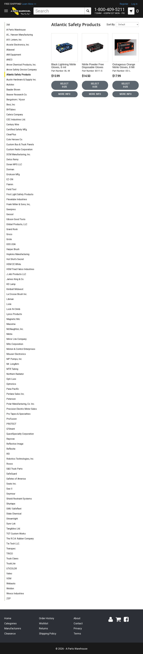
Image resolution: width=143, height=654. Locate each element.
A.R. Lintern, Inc (14, 39)
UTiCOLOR (11, 568)
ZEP (8, 598)
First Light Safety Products (19, 194)
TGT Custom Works (16, 533)
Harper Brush (12, 249)
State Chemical (13, 513)
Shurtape (10, 503)
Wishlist (43, 623)
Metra (9, 334)
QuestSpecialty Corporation (20, 433)
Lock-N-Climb (13, 309)
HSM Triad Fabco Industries (20, 269)
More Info (64, 94)
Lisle (8, 304)
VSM (8, 578)
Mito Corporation (14, 344)
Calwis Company (14, 114)
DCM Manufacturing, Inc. (18, 154)
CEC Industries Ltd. (15, 119)
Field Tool (11, 189)
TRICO (9, 553)
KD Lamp (11, 284)
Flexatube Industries (16, 199)
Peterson (11, 399)
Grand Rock (12, 229)
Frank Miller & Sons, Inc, (18, 204)
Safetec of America (16, 478)
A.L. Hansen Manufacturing (19, 34)
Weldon (10, 588)
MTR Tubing (12, 369)
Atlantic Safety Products (18, 74)
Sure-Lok (11, 523)
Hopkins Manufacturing (17, 254)
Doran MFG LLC (14, 164)
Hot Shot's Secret (15, 259)
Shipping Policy (47, 633)
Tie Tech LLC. (13, 543)
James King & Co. (15, 279)
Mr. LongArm (12, 364)
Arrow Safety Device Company (21, 69)
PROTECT (11, 424)
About (77, 618)
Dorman (10, 169)
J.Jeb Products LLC (16, 274)
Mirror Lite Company (16, 339)
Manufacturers (12, 628)
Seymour (10, 493)
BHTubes (11, 109)
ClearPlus (11, 134)
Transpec (11, 548)
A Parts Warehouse (16, 29)
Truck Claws (12, 558)
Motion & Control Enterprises (20, 349)
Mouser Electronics (16, 354)
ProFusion (11, 419)
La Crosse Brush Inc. (16, 294)
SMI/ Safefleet (13, 508)
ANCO (9, 59)
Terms (77, 633)
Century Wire (12, 124)
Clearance (10, 633)
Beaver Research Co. (16, 94)
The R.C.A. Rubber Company (20, 538)
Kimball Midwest (14, 289)
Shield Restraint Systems (19, 498)
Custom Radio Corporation (19, 149)
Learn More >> (29, 4)
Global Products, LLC (16, 224)
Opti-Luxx (11, 379)
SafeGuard (11, 473)
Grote (9, 239)
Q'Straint (10, 428)
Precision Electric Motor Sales (21, 409)
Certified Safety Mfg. (16, 129)
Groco (9, 234)
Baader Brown (13, 89)
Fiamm (9, 184)
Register (124, 4)
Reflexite (10, 448)
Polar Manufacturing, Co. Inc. (20, 404)
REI (8, 453)
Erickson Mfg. (13, 174)
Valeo (9, 573)
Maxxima (10, 324)
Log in (134, 4)
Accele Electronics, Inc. (17, 44)
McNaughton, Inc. (14, 329)
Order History (46, 618)
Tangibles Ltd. (13, 528)
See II (9, 488)
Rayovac (10, 438)
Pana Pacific (12, 389)
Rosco (9, 463)
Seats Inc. (11, 483)
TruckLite (11, 563)
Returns (43, 628)
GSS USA (11, 244)
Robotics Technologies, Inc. (20, 458)
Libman (10, 299)
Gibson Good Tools (15, 219)
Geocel (9, 214)
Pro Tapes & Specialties (18, 414)
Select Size (64, 85)
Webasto (10, 583)
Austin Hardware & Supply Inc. (21, 79)
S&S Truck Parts (14, 468)
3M (8, 24)
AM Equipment (13, 54)
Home (7, 618)
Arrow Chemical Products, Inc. (21, 64)
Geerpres (11, 209)
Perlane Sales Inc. (15, 394)
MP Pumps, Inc (14, 359)
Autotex (10, 84)
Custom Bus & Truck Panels (20, 144)
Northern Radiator (15, 374)
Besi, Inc (10, 104)
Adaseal (10, 49)
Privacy (78, 628)
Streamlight (12, 518)
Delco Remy (12, 159)
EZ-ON (9, 179)
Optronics (11, 384)
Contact (78, 623)
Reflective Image (14, 443)
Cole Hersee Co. (14, 139)
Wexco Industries (15, 593)
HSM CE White (13, 264)
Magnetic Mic (13, 319)
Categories (10, 623)
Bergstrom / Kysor (15, 99)
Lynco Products (14, 314)
